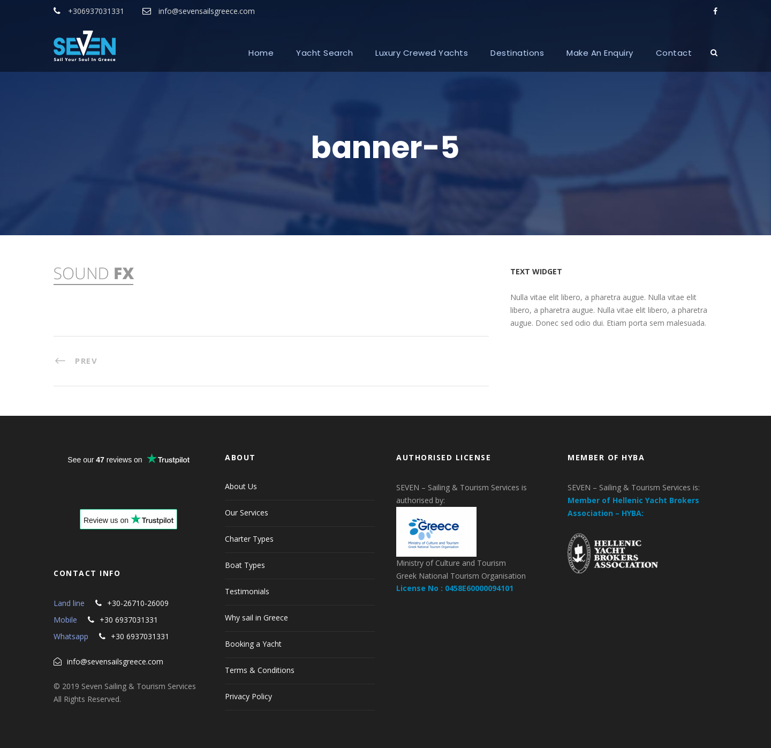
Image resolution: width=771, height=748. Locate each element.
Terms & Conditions (259, 670)
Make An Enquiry (599, 52)
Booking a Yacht (253, 644)
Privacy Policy (248, 696)
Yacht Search (324, 52)
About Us (241, 486)
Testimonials (247, 591)
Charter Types (249, 539)
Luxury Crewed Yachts (421, 52)
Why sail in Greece (256, 617)
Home (261, 52)
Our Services (246, 512)
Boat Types (245, 565)
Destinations (517, 52)
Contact (674, 52)
